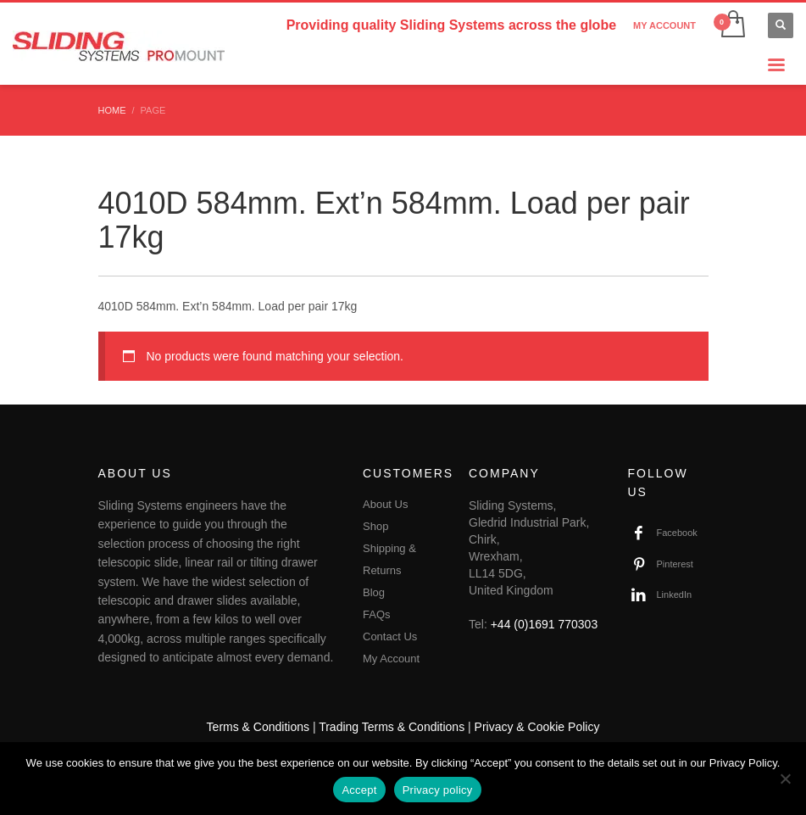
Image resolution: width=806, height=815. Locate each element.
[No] (784, 778)
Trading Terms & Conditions (391, 727)
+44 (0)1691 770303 (544, 624)
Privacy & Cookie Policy (537, 727)
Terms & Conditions (258, 727)
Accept (359, 790)
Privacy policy (438, 790)
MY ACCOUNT (664, 25)
